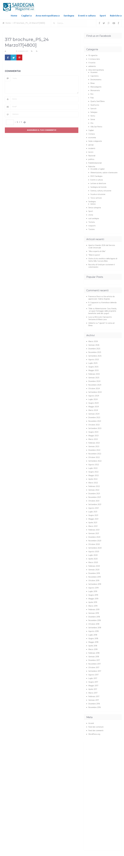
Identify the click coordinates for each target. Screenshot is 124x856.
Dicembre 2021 (94, 493)
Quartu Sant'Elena (97, 101)
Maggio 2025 (93, 370)
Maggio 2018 (93, 642)
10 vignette (92, 55)
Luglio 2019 (92, 591)
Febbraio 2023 (94, 442)
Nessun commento (45, 51)
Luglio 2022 (92, 468)
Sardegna (70, 15)
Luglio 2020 (93, 555)
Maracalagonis (95, 86)
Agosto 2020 (93, 551)
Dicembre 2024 (94, 381)
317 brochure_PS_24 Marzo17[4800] (20, 65)
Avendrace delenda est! (102, 303)
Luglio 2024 (93, 399)
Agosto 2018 (93, 631)
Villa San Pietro (96, 126)
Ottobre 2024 (94, 388)
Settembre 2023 (94, 428)
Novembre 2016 (94, 707)
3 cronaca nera (94, 58)
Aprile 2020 (93, 558)
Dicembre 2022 (94, 450)
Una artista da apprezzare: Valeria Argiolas (101, 297)
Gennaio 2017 (93, 700)
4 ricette (91, 62)
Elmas (92, 83)
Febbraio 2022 (94, 486)
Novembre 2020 (94, 540)
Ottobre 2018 (93, 623)
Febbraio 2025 (94, 373)
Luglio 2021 (92, 511)
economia (92, 137)
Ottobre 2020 (94, 544)
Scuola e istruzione (97, 194)
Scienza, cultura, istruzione (100, 190)
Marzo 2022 (93, 482)
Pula (92, 97)
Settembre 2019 (94, 584)
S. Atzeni (10, 51)
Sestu (92, 115)
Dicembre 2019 (94, 573)
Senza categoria (94, 207)
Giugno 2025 (93, 366)
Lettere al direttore (98, 183)
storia (90, 214)
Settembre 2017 (94, 671)
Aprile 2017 (92, 689)
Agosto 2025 (93, 359)
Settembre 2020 (95, 547)
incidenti (91, 148)
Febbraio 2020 (94, 565)
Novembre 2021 (94, 497)
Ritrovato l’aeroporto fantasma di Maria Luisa (100, 318)
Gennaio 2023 (93, 446)
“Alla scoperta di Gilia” (97, 251)
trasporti (92, 225)
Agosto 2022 (93, 464)
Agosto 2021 (93, 507)
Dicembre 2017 (94, 660)
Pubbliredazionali (95, 162)
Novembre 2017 (94, 663)
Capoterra (94, 75)
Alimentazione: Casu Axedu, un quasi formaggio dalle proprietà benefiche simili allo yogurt (102, 311)
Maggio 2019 (93, 598)
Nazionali (91, 155)
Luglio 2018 (92, 634)
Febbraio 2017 (93, 696)
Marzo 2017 (92, 692)
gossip (91, 144)
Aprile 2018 (92, 645)
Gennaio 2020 (93, 569)
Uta (91, 122)
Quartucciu (94, 104)
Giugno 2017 (93, 681)
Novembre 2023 (94, 421)
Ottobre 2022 (94, 457)
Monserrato (95, 90)
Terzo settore (96, 197)
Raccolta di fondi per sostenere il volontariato (101, 265)
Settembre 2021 (94, 504)
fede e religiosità (95, 141)
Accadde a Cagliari (97, 168)
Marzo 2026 (93, 341)
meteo (93, 203)
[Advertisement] (105, 758)
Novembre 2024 (94, 384)
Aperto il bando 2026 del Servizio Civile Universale (101, 246)
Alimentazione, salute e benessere (103, 172)
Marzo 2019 (92, 605)
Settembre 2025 (94, 355)
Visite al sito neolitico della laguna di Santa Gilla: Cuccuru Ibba (102, 259)
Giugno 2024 (93, 402)
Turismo (91, 229)
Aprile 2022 (92, 479)
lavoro (90, 151)
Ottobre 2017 (93, 667)
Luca (90, 316)
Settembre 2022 (94, 460)
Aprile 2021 (92, 522)
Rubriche (114, 15)
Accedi (91, 723)
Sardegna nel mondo (98, 186)
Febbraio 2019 (93, 609)
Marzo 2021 (92, 526)
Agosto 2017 (93, 674)
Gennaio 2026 (93, 344)
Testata (91, 222)
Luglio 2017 (92, 678)
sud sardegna (93, 218)
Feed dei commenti (95, 730)
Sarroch (93, 108)
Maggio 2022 (93, 475)
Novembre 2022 (94, 453)
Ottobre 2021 (93, 500)
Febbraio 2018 (93, 652)
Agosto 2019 (93, 587)
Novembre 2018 (94, 620)
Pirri (91, 94)
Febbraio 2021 (93, 529)
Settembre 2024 (95, 392)
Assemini (93, 72)
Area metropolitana (48, 15)
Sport (103, 15)
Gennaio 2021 (93, 533)
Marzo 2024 (93, 410)
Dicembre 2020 (94, 536)
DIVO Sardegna (96, 176)
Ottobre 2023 (94, 424)
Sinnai (92, 119)
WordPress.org (94, 734)
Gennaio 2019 (93, 613)
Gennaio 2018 (93, 656)
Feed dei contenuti (96, 726)
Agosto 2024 (93, 395)
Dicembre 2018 (94, 616)
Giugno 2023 (93, 431)
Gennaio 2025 (93, 377)
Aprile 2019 (92, 602)
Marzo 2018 (92, 649)
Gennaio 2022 (93, 489)
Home (15, 15)
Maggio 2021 (93, 518)
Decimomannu (95, 79)
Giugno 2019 (93, 594)
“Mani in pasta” (94, 254)
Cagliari (26, 15)
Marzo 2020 (93, 562)
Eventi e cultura (87, 15)
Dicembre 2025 (94, 348)
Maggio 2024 (93, 406)
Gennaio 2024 (93, 413)
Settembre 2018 (94, 627)
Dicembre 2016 (94, 703)
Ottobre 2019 (93, 580)
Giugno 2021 (93, 515)
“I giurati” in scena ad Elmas (101, 324)
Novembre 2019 (94, 576)
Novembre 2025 (94, 352)
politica (91, 159)
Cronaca (91, 133)
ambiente (92, 66)
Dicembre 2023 (94, 417)
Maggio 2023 (93, 435)
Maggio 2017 (93, 685)
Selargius (93, 112)
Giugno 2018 (93, 638)
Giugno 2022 (93, 471)
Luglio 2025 (92, 363)
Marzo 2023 (93, 439)
